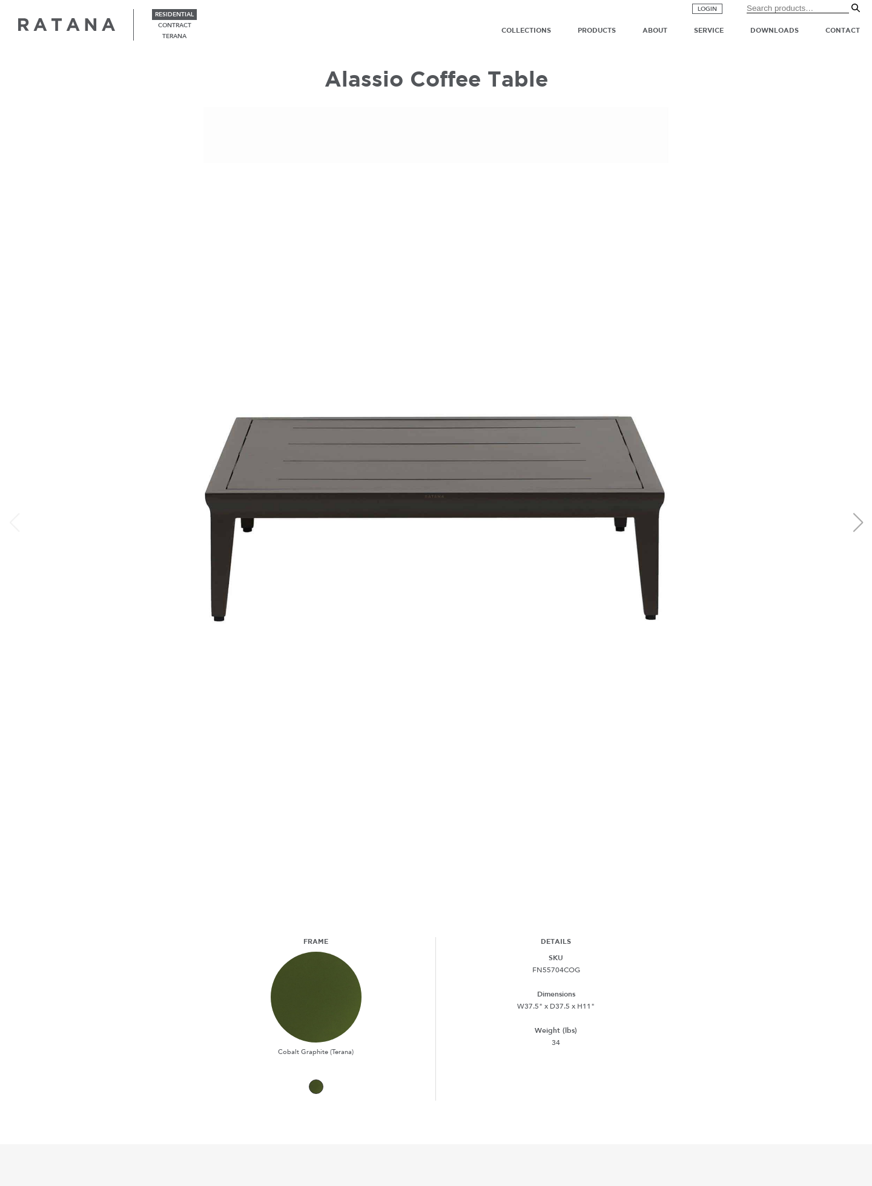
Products (597, 30)
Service (709, 30)
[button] (858, 522)
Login (707, 9)
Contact (842, 30)
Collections (526, 30)
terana (174, 36)
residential (174, 14)
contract (174, 25)
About (654, 30)
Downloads (774, 30)
